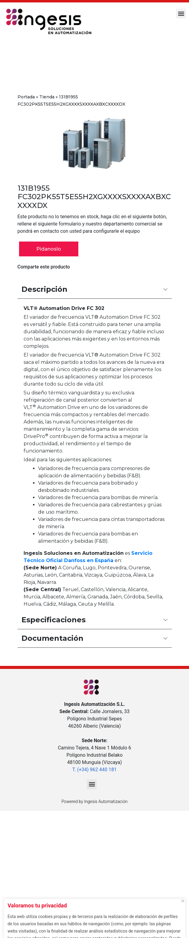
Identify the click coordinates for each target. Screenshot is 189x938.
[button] (181, 13)
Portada (26, 97)
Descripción (94, 289)
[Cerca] (182, 900)
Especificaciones (94, 619)
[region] (94, 917)
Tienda (46, 97)
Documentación (94, 638)
